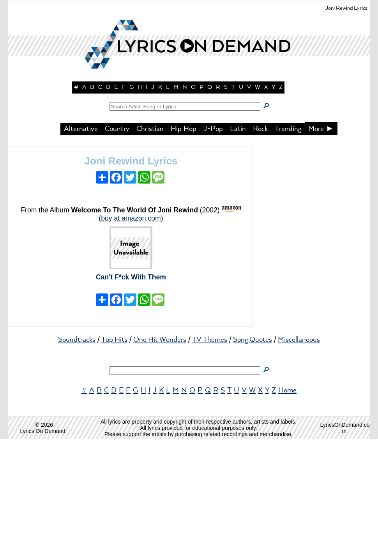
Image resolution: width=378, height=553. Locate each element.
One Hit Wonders (159, 453)
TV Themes (209, 453)
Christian (150, 243)
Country (117, 243)
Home (287, 504)
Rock (260, 243)
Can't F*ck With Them (131, 391)
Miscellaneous (299, 453)
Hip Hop (183, 243)
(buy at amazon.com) (131, 332)
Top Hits (114, 453)
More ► (321, 243)
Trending (288, 243)
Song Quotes (252, 453)
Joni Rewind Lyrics (131, 275)
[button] (189, 136)
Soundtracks (76, 453)
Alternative (81, 243)
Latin (238, 243)
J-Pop (213, 243)
